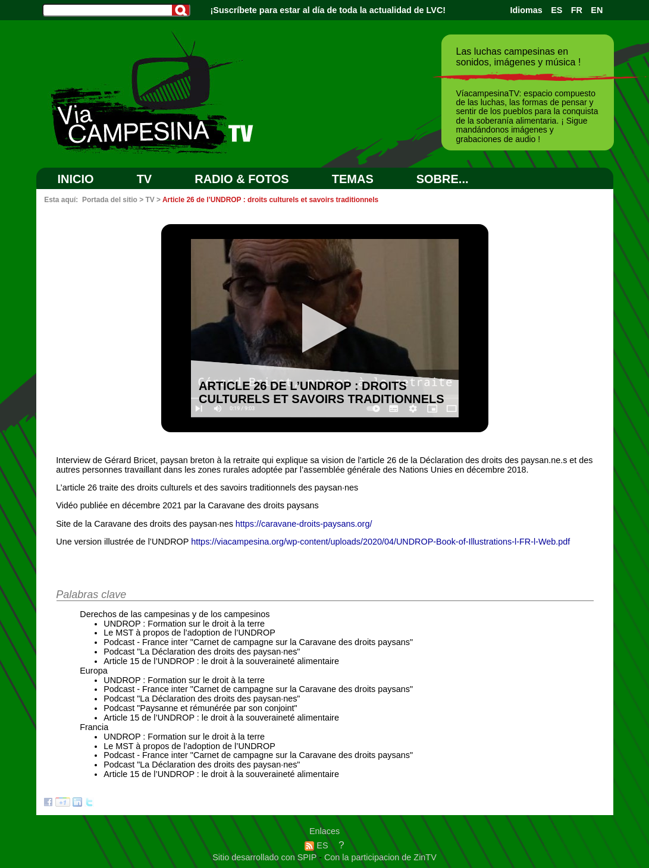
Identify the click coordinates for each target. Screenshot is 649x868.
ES (556, 10)
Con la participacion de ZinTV (380, 857)
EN (597, 10)
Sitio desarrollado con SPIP (265, 857)
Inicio (76, 178)
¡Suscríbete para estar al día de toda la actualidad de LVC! (328, 10)
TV (144, 178)
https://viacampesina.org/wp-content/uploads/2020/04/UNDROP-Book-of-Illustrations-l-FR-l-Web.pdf (380, 541)
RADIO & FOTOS (242, 178)
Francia (94, 727)
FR (576, 10)
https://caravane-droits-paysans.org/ (304, 524)
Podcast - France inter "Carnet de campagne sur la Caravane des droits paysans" (258, 642)
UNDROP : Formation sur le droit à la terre (184, 623)
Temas (353, 178)
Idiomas (526, 10)
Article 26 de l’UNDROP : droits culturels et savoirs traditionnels (270, 200)
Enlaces (324, 831)
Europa (93, 670)
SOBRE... (442, 178)
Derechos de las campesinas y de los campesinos (174, 614)
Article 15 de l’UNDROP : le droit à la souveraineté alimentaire (221, 661)
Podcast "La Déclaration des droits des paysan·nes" (202, 651)
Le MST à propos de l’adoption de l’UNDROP (189, 632)
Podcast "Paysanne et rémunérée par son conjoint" (200, 708)
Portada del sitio (109, 200)
